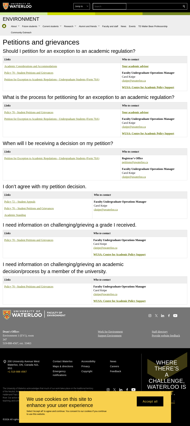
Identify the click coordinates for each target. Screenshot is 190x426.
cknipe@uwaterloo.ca (134, 80)
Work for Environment (110, 331)
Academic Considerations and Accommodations (30, 66)
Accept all (150, 401)
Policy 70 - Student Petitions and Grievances (28, 72)
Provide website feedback (166, 335)
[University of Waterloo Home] (17, 6)
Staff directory (160, 331)
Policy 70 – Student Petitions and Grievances (29, 208)
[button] (159, 6)
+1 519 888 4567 (17, 371)
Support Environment (109, 335)
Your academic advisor (135, 66)
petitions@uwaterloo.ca (135, 162)
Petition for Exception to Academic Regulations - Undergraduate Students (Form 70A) (51, 79)
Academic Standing (15, 215)
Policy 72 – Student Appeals (19, 201)
